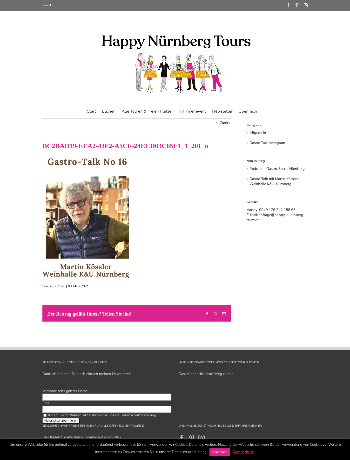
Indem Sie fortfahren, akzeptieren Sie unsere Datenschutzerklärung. (100, 415)
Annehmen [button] (219, 452)
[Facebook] (182, 438)
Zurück (225, 122)
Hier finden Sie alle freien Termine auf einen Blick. (82, 437)
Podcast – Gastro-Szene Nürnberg (277, 168)
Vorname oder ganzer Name (65, 390)
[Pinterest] (191, 438)
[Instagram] (201, 438)
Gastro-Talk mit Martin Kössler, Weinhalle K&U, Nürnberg (274, 181)
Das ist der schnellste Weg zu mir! (206, 373)
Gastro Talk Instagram (267, 142)
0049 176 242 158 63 (277, 209)
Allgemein (257, 132)
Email (46, 403)
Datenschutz (243, 451)
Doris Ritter (56, 286)
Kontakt (47, 5)
